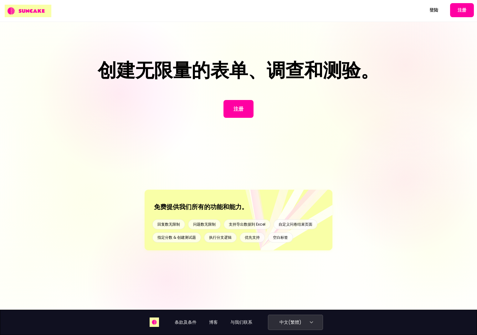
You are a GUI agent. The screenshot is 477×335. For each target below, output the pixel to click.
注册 (462, 10)
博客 (213, 322)
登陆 (433, 10)
